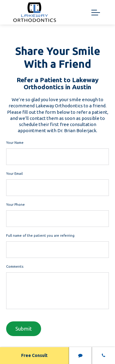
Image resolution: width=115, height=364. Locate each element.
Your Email (14, 173)
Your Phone (15, 204)
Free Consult (34, 355)
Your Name (15, 142)
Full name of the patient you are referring (40, 235)
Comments (14, 266)
